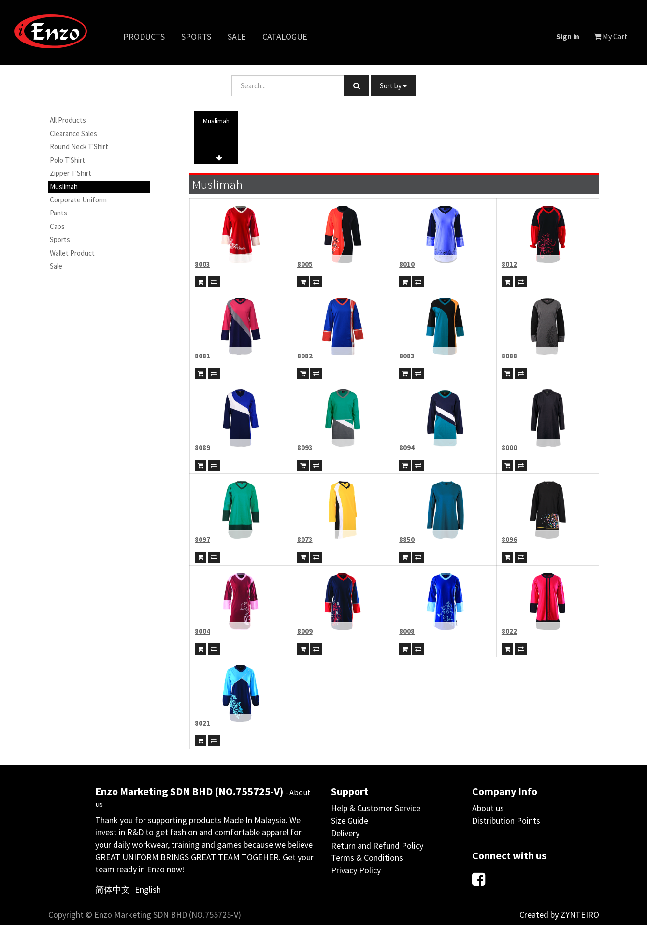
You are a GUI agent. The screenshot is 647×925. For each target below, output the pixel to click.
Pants (58, 212)
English (148, 889)
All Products (68, 120)
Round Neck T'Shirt (79, 146)
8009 (305, 631)
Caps (57, 226)
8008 (407, 631)
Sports (60, 239)
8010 (407, 264)
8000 (509, 447)
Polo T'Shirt (67, 160)
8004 (202, 631)
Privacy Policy (356, 870)
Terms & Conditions (367, 857)
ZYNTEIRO (580, 914)
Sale (56, 265)
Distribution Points (506, 820)
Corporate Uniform (78, 199)
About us (488, 807)
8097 (202, 539)
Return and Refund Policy (377, 845)
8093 (305, 447)
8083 (407, 355)
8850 (407, 539)
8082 (305, 355)
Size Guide (349, 820)
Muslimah (64, 186)
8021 (202, 722)
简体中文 (112, 889)
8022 (509, 631)
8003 (202, 264)
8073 (305, 539)
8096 (509, 539)
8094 (407, 447)
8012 (509, 264)
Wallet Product (72, 252)
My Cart (611, 36)
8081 (202, 355)
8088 (509, 355)
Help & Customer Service (375, 807)
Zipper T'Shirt (70, 173)
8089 (202, 447)
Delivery (345, 833)
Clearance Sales (73, 133)
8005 (305, 264)
